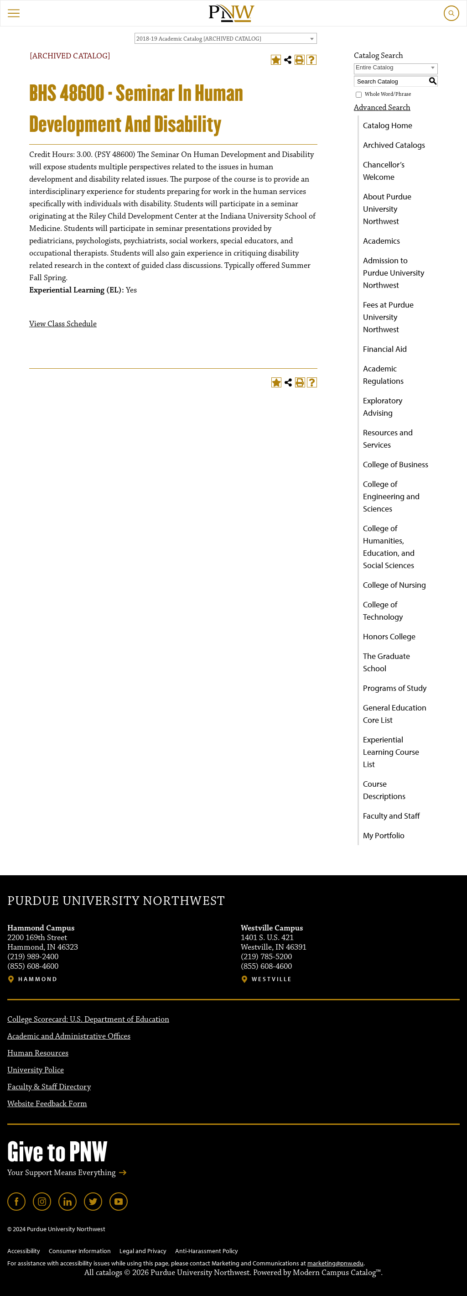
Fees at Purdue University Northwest (388, 316)
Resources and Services (388, 438)
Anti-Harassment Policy (206, 1251)
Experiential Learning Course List (391, 751)
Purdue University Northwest (116, 901)
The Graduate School (386, 662)
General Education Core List (394, 713)
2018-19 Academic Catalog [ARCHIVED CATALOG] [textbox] (198, 38)
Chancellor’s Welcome (384, 170)
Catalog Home (387, 125)
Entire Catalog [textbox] (374, 67)
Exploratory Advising (382, 406)
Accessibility (23, 1251)
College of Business (395, 464)
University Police (35, 1070)
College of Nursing (394, 585)
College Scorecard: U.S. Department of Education (88, 1019)
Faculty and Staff (391, 815)
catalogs (109, 1273)
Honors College (389, 636)
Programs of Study (394, 688)
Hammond (38, 979)
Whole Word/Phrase (388, 94)
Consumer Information (80, 1251)
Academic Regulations (383, 374)
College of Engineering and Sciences (391, 496)
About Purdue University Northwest (387, 208)
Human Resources (37, 1053)
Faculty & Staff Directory (49, 1087)
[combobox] (226, 38)
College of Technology (383, 610)
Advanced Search (382, 108)
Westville (272, 979)
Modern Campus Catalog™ (337, 1273)
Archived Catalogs (394, 145)
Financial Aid (385, 349)
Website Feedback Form (47, 1104)
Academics (381, 240)
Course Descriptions (384, 790)
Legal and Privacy (142, 1251)
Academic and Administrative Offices (68, 1036)
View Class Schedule (63, 324)
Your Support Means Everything (61, 1173)
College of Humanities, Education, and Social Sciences (389, 546)
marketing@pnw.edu (335, 1263)
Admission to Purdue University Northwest (393, 272)
